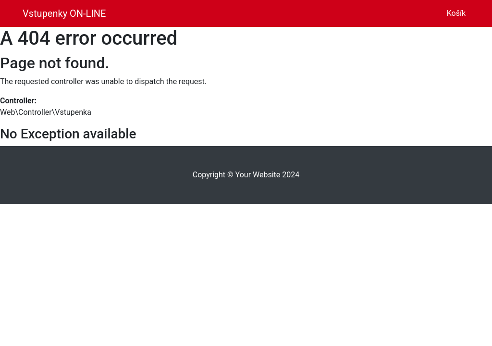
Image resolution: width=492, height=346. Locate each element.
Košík (458, 12)
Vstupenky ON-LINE (64, 13)
